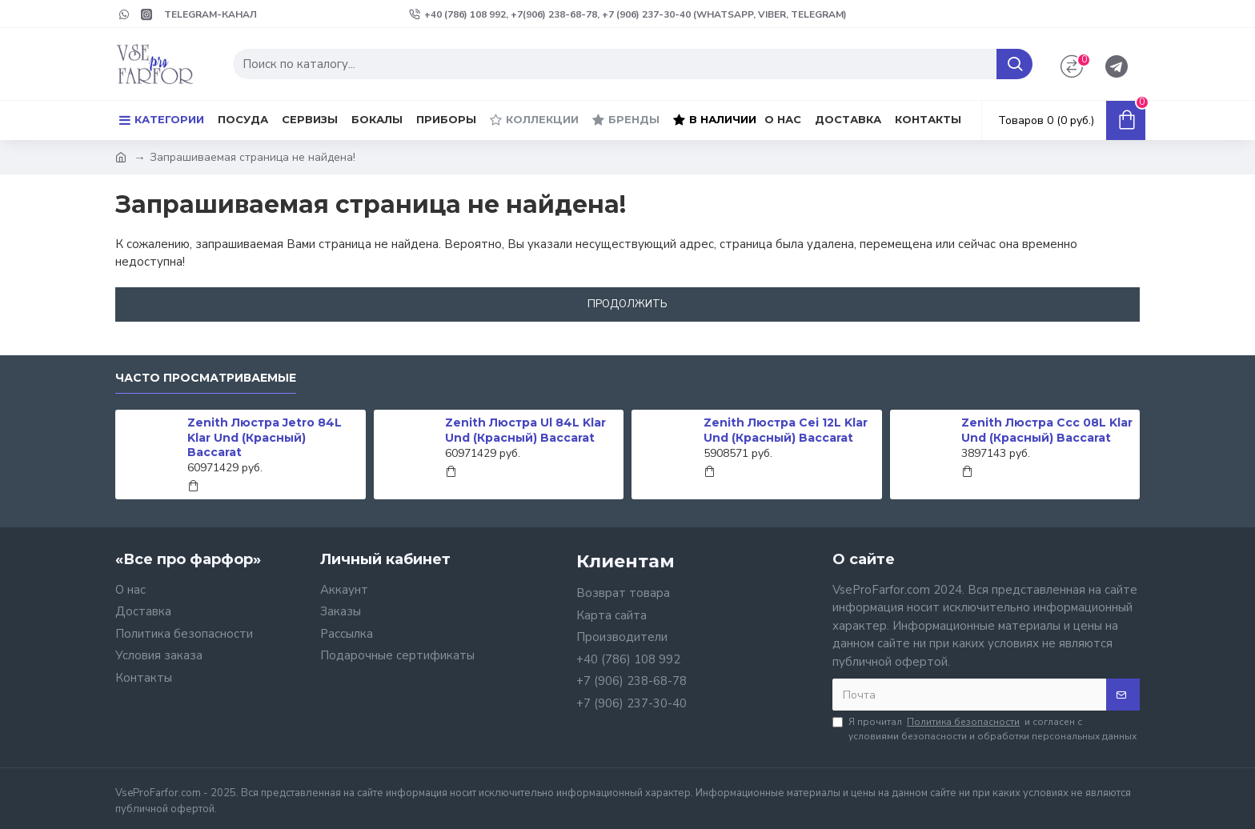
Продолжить (627, 304)
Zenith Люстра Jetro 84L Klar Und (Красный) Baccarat (264, 437)
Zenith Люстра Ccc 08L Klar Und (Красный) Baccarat (1047, 429)
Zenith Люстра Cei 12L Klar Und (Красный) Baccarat (786, 429)
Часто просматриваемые (205, 378)
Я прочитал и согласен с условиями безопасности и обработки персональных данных (984, 729)
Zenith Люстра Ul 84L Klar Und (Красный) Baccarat (525, 429)
